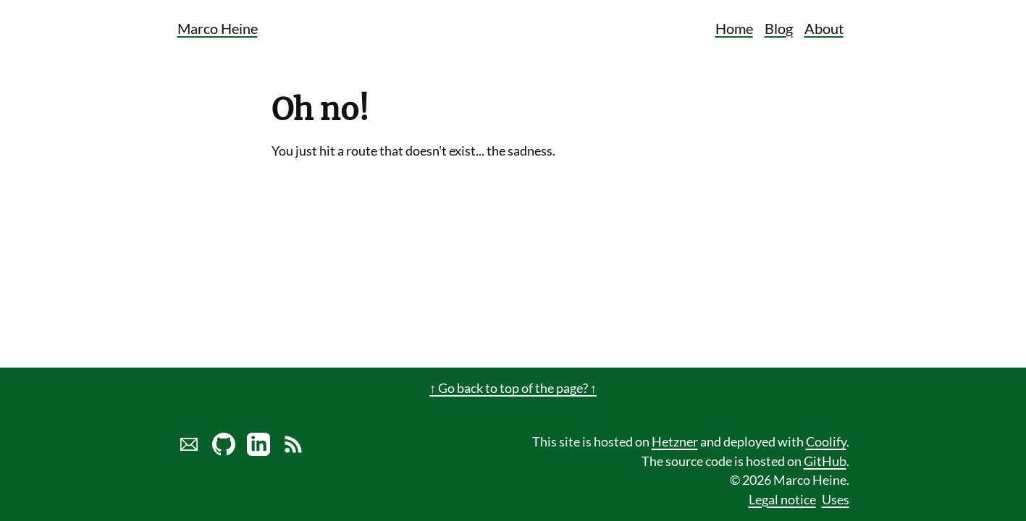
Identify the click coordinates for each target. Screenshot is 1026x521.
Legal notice (782, 499)
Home (734, 28)
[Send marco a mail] (189, 451)
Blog (779, 28)
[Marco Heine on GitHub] (223, 451)
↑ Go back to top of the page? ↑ (513, 388)
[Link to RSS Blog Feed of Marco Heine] (293, 451)
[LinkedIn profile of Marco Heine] (258, 451)
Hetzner (675, 441)
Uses (835, 499)
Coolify (826, 441)
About (824, 28)
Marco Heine (217, 28)
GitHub (825, 461)
